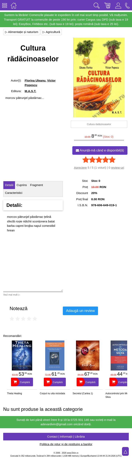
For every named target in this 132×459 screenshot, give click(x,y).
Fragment (36, 185)
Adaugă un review (80, 311)
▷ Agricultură (51, 32)
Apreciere (80, 167)
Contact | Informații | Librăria (66, 436)
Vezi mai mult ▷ (11, 294)
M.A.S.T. (30, 91)
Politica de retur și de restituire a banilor (66, 444)
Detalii (9, 185)
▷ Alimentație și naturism (21, 32)
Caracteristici (13, 192)
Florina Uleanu (35, 80)
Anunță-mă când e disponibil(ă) (100, 150)
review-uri (117, 167)
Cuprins (22, 185)
